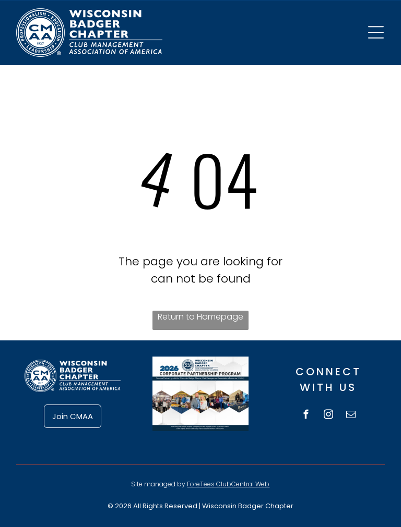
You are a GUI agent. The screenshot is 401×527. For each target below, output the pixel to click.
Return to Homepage (200, 317)
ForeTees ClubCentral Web (228, 484)
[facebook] (306, 416)
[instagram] (328, 416)
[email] (351, 416)
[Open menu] (376, 32)
